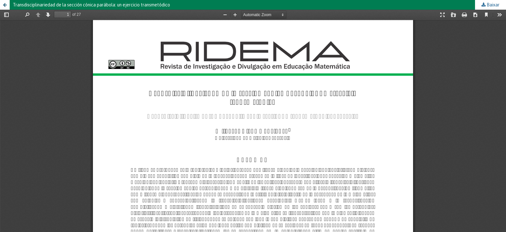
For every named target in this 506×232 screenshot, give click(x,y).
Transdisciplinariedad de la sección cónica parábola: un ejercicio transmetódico (91, 4)
